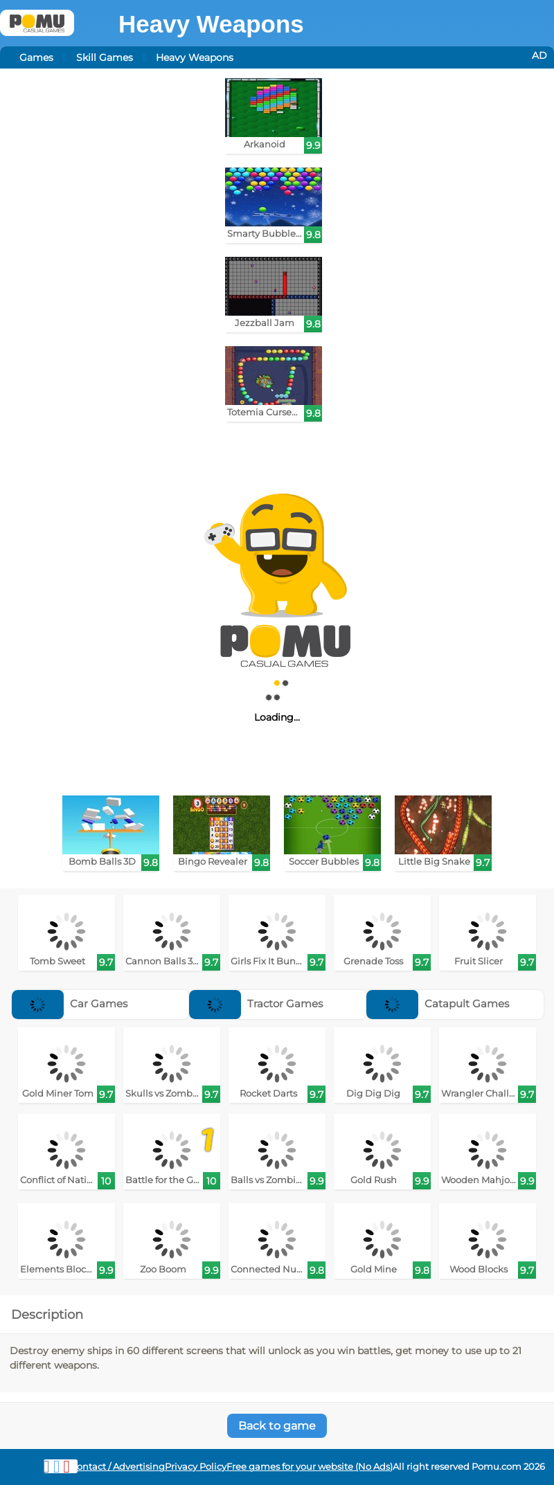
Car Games (69, 1003)
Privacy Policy (195, 1466)
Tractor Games (256, 1003)
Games (36, 57)
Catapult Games (437, 1003)
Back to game (277, 1425)
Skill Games (104, 57)
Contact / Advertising (118, 1466)
